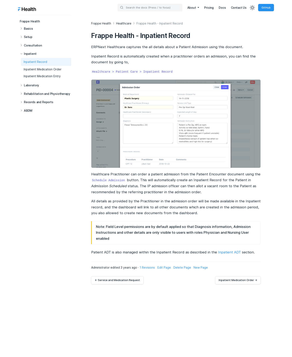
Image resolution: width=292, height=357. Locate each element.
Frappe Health (30, 21)
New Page (201, 267)
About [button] (192, 7)
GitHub (266, 7)
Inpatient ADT (229, 252)
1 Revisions (147, 267)
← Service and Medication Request (117, 280)
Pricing (209, 7)
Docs (222, 7)
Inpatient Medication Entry (42, 76)
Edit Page (164, 267)
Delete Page (182, 267)
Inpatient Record (35, 62)
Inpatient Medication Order (42, 69)
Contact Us (239, 7)
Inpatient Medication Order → (238, 280)
